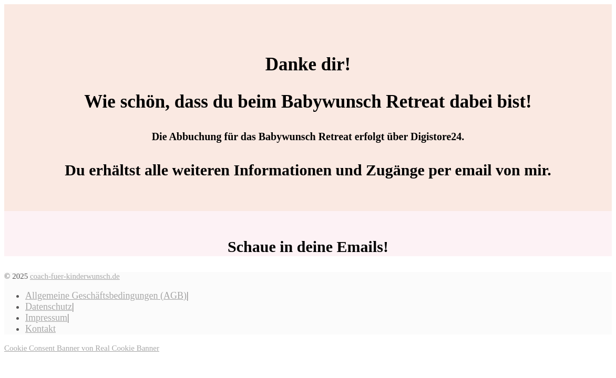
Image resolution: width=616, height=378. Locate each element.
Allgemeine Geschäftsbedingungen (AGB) (106, 295)
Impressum (46, 317)
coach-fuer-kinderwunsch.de (75, 276)
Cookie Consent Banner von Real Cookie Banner (81, 348)
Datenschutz (48, 306)
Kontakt (40, 328)
